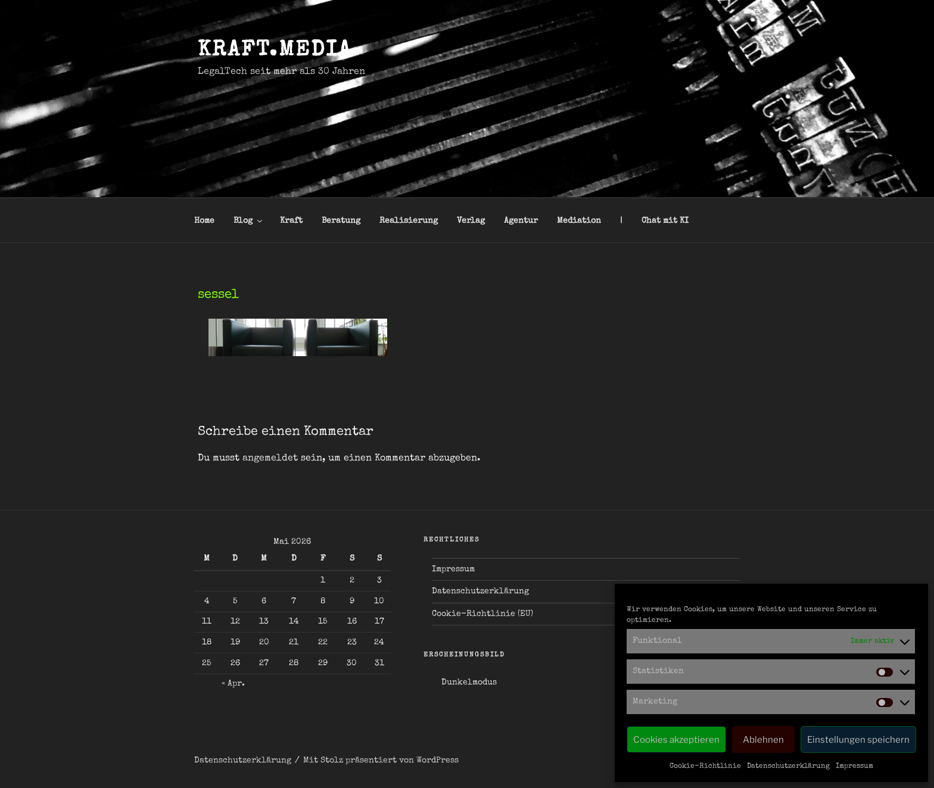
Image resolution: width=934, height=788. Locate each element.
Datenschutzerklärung (788, 766)
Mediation (579, 221)
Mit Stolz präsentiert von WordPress (381, 760)
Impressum (854, 766)
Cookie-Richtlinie (705, 766)
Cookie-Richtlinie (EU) (482, 614)
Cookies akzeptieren (676, 739)
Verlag (471, 221)
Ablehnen (763, 739)
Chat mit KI (665, 221)
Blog (249, 221)
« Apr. (233, 684)
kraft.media (275, 51)
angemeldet (270, 458)
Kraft (291, 221)
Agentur (521, 221)
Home (204, 221)
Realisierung (408, 221)
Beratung (341, 221)
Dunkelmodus (469, 682)
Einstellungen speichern (858, 739)
